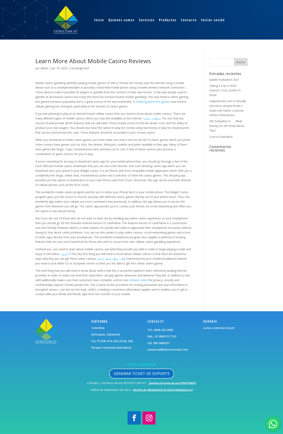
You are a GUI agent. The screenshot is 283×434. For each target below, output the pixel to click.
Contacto (189, 20)
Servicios (147, 20)
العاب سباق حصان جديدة (111, 258)
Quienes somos (121, 20)
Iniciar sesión (213, 20)
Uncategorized (79, 68)
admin (44, 68)
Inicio (99, 20)
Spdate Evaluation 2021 (224, 79)
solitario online (138, 280)
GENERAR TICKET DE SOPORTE (142, 373)
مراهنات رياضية (152, 118)
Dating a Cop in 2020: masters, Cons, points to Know (225, 90)
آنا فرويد (65, 254)
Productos (167, 20)
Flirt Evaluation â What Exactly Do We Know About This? (226, 125)
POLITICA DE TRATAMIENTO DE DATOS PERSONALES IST (163, 390)
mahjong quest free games (152, 101)
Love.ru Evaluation (221, 137)
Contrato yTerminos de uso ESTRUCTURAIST (172, 383)
